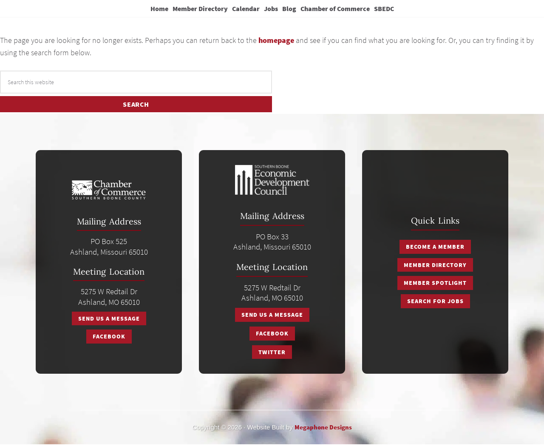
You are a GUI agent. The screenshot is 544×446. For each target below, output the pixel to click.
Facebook (109, 338)
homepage (276, 43)
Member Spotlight (435, 284)
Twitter (272, 353)
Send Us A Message (109, 320)
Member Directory (435, 266)
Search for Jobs (435, 302)
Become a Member (435, 249)
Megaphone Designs (323, 428)
